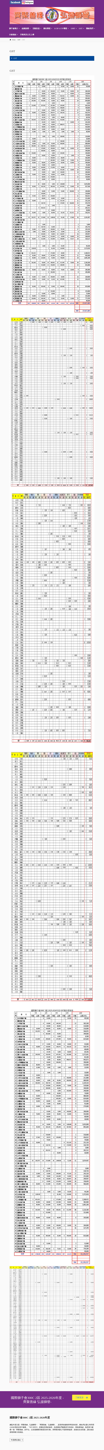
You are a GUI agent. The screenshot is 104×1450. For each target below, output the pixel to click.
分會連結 (12, 35)
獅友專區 (46, 28)
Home (14, 40)
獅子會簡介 (13, 28)
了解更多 (81, 1397)
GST (80, 28)
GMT (73, 28)
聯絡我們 (89, 28)
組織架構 (25, 28)
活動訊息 (36, 28)
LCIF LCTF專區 (60, 28)
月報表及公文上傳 (27, 35)
